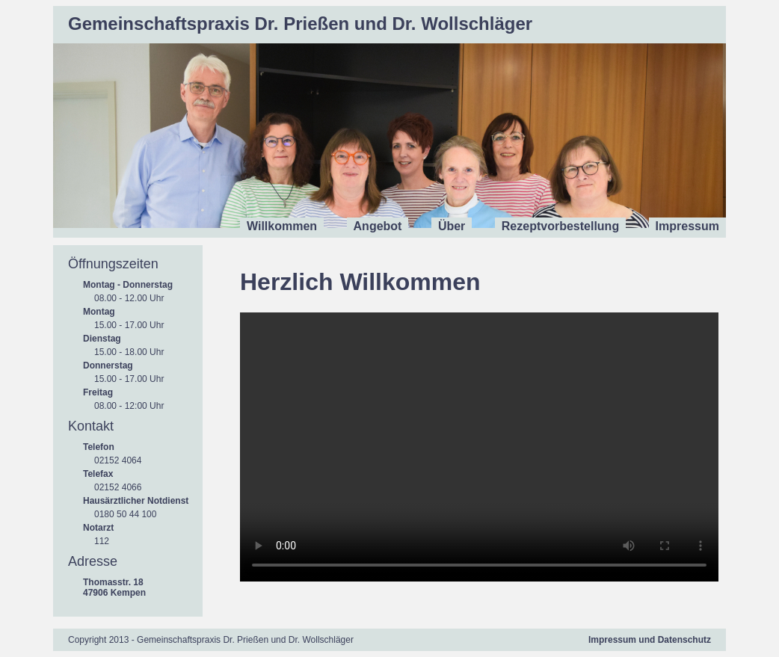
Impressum (687, 226)
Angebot (378, 226)
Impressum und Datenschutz (649, 640)
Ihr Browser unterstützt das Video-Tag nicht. (479, 447)
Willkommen (282, 226)
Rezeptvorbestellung (560, 226)
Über (451, 226)
